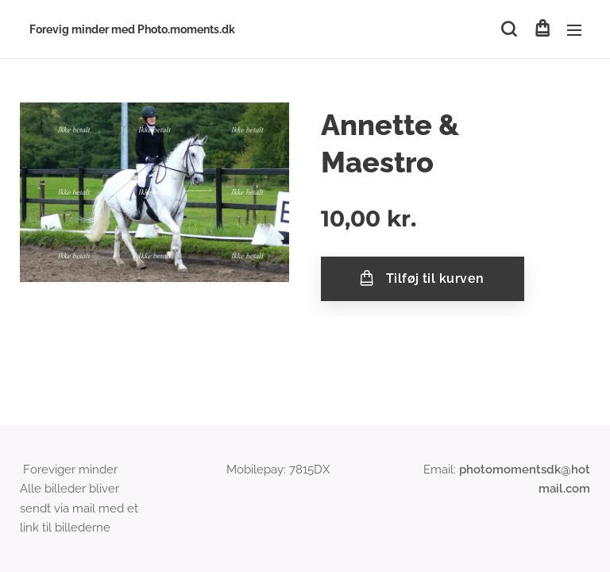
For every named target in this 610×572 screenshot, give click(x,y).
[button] (509, 29)
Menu (574, 30)
